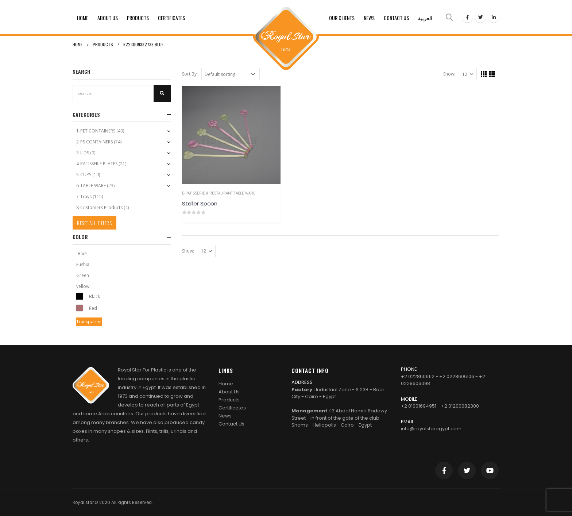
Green (82, 275)
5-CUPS (83, 175)
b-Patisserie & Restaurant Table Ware (218, 193)
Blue (82, 253)
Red (79, 308)
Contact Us (396, 18)
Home (82, 18)
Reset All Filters (94, 223)
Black (79, 296)
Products (138, 18)
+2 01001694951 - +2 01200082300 (440, 406)
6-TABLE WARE (91, 185)
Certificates (171, 18)
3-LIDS (82, 153)
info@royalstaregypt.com (431, 428)
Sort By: (190, 74)
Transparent (89, 322)
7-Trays (84, 196)
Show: (449, 74)
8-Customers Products (99, 207)
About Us (107, 18)
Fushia (82, 264)
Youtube (490, 470)
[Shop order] (230, 74)
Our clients (342, 18)
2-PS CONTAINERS (94, 142)
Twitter (467, 470)
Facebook (444, 470)
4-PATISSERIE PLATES (96, 164)
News (369, 18)
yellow (82, 286)
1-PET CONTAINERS (95, 131)
